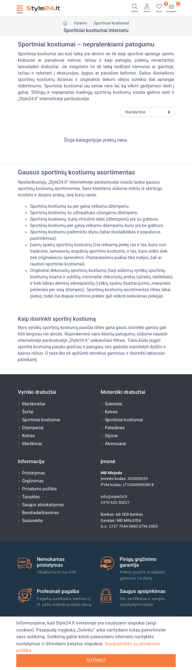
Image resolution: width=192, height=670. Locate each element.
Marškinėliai (33, 403)
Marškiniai (32, 443)
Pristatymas (33, 472)
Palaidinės (115, 427)
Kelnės (28, 435)
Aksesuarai (115, 443)
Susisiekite (32, 520)
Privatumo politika (39, 488)
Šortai (27, 411)
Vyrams (80, 23)
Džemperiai (33, 427)
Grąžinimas (33, 480)
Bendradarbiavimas (40, 512)
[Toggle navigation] (19, 8)
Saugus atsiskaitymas (43, 504)
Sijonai (111, 435)
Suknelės (113, 403)
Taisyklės (31, 496)
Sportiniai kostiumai (111, 23)
